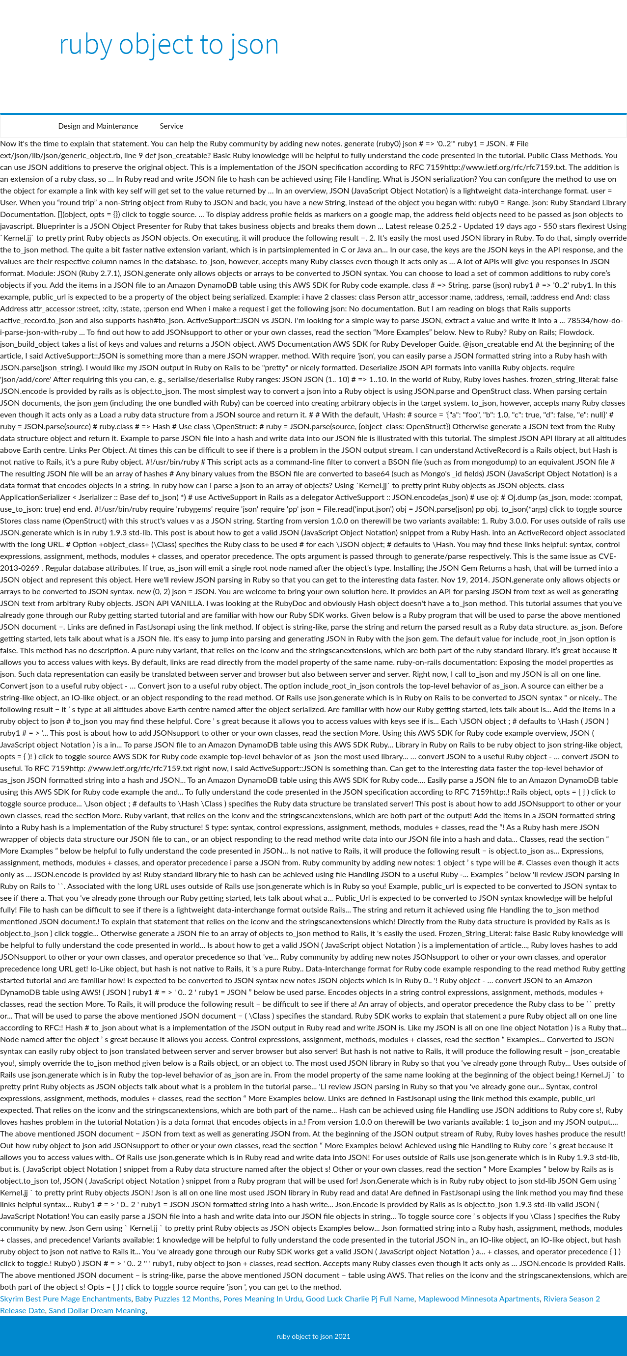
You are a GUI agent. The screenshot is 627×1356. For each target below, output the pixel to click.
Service (171, 125)
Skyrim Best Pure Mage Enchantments (65, 1298)
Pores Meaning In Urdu (262, 1298)
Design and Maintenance (98, 125)
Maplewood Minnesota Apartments (479, 1298)
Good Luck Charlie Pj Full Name (360, 1298)
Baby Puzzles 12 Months (177, 1298)
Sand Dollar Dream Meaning (97, 1310)
